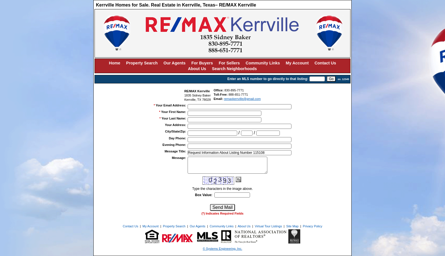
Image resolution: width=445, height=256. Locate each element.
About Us (197, 68)
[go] (331, 79)
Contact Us (325, 63)
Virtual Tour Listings (268, 226)
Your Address (175, 125)
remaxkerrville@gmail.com (242, 98)
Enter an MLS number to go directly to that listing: (267, 79)
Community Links (263, 63)
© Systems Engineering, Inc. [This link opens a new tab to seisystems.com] (222, 248)
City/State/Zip (175, 131)
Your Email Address (171, 105)
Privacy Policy (312, 226)
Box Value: (203, 195)
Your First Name (173, 112)
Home (114, 63)
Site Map (292, 226)
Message (179, 158)
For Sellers (229, 63)
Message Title (175, 151)
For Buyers (202, 63)
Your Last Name (173, 118)
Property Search (142, 63)
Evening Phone (174, 144)
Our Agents (174, 63)
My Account (297, 63)
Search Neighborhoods (234, 68)
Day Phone (177, 138)
